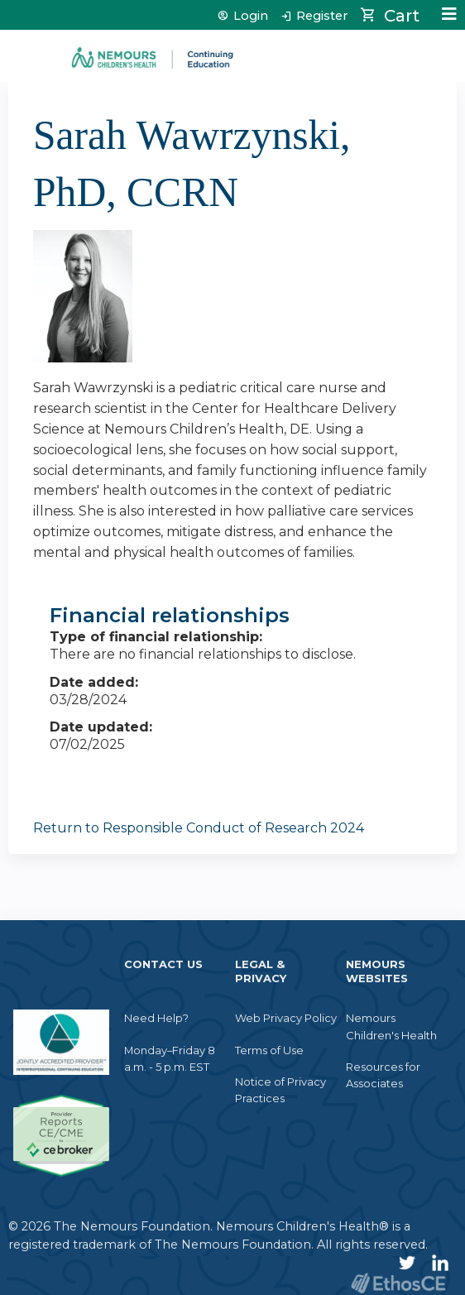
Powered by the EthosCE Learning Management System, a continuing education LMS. (398, 1283)
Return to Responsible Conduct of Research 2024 (198, 828)
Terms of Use (269, 1050)
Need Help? (156, 1017)
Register (322, 16)
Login (250, 16)
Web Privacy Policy (286, 1017)
